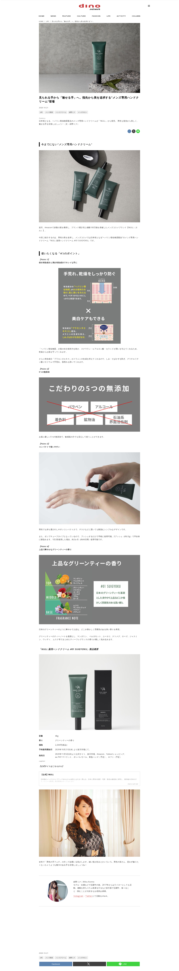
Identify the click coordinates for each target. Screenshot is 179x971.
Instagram (78, 896)
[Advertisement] (64, 933)
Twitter (88, 896)
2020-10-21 (43, 108)
